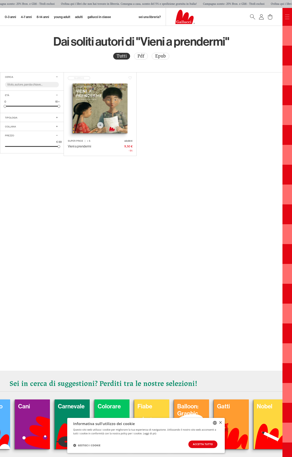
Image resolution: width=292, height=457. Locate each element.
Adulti (79, 17)
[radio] (121, 56)
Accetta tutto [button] (203, 444)
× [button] (220, 422)
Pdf (140, 56)
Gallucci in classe (99, 17)
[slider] (5, 106)
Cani (30, 406)
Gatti (229, 406)
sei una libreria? (150, 17)
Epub (160, 56)
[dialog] (146, 435)
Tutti (122, 56)
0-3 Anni (10, 17)
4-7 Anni (26, 17)
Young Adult (62, 17)
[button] (86, 445)
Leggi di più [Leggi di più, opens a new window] (149, 433)
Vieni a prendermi (79, 146)
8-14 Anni (43, 17)
